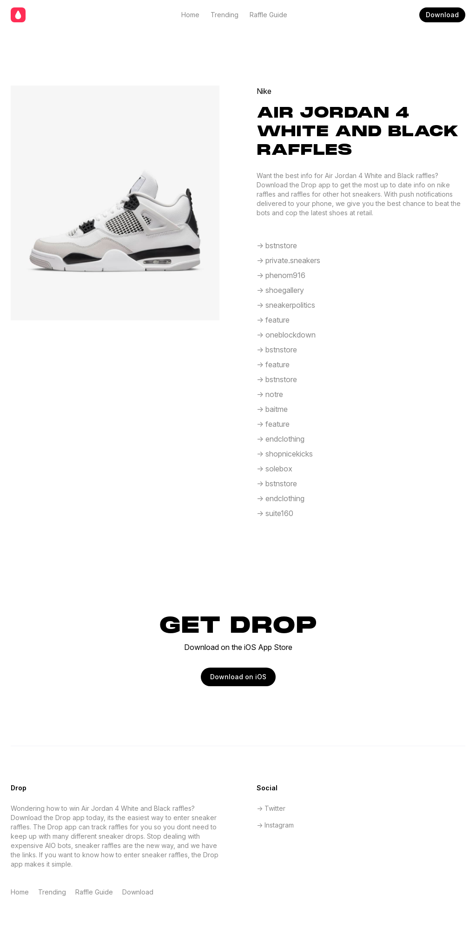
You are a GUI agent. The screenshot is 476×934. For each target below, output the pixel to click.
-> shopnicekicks (285, 453)
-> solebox (274, 468)
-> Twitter (271, 808)
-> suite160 (275, 513)
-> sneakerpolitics (286, 305)
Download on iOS (238, 677)
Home (190, 15)
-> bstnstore (277, 245)
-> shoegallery (280, 290)
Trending (224, 15)
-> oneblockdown (286, 334)
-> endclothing (280, 439)
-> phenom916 (281, 275)
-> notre (270, 394)
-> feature (273, 320)
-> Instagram (275, 825)
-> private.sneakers (288, 260)
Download (442, 15)
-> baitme (272, 409)
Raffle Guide (268, 15)
